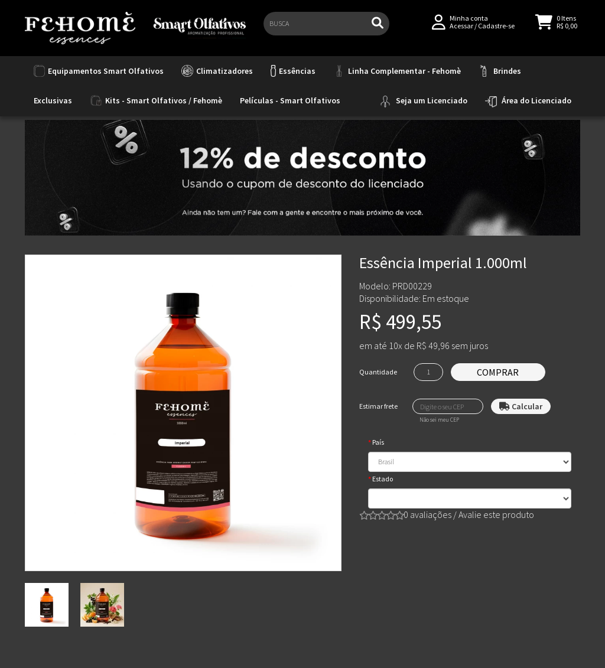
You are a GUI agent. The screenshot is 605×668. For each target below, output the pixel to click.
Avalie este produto (496, 514)
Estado (382, 478)
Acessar (461, 30)
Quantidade (378, 371)
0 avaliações (427, 514)
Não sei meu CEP (439, 419)
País (378, 442)
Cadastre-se (496, 30)
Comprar (498, 372)
